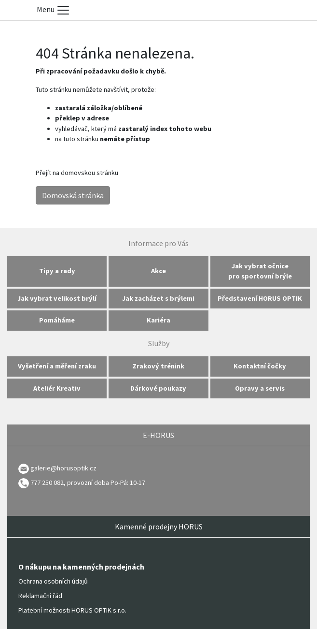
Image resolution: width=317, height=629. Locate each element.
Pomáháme (57, 320)
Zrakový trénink (158, 366)
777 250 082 (41, 482)
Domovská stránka (73, 195)
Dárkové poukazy (158, 388)
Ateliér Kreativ (57, 388)
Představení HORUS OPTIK (260, 298)
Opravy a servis (260, 388)
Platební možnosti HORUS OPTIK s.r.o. (72, 610)
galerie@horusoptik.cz (63, 468)
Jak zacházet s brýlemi (158, 298)
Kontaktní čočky (260, 366)
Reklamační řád (40, 595)
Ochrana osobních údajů (53, 581)
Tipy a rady (57, 270)
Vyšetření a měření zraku (57, 366)
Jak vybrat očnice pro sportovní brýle (260, 271)
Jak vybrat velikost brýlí (56, 298)
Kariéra (158, 320)
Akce (158, 270)
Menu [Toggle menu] (53, 10)
